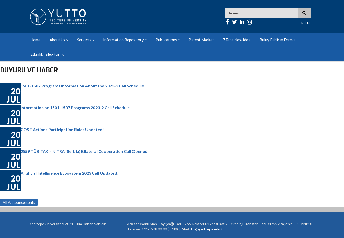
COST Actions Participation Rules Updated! (62, 129)
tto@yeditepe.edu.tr (207, 229)
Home (35, 39)
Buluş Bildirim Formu (277, 39)
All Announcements (19, 202)
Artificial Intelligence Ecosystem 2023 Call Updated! (70, 173)
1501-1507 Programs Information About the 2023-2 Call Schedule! (83, 85)
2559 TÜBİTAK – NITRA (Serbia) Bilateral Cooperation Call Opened (84, 151)
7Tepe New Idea (236, 39)
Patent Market (201, 39)
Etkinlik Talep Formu (47, 54)
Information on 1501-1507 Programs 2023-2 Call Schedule (75, 107)
